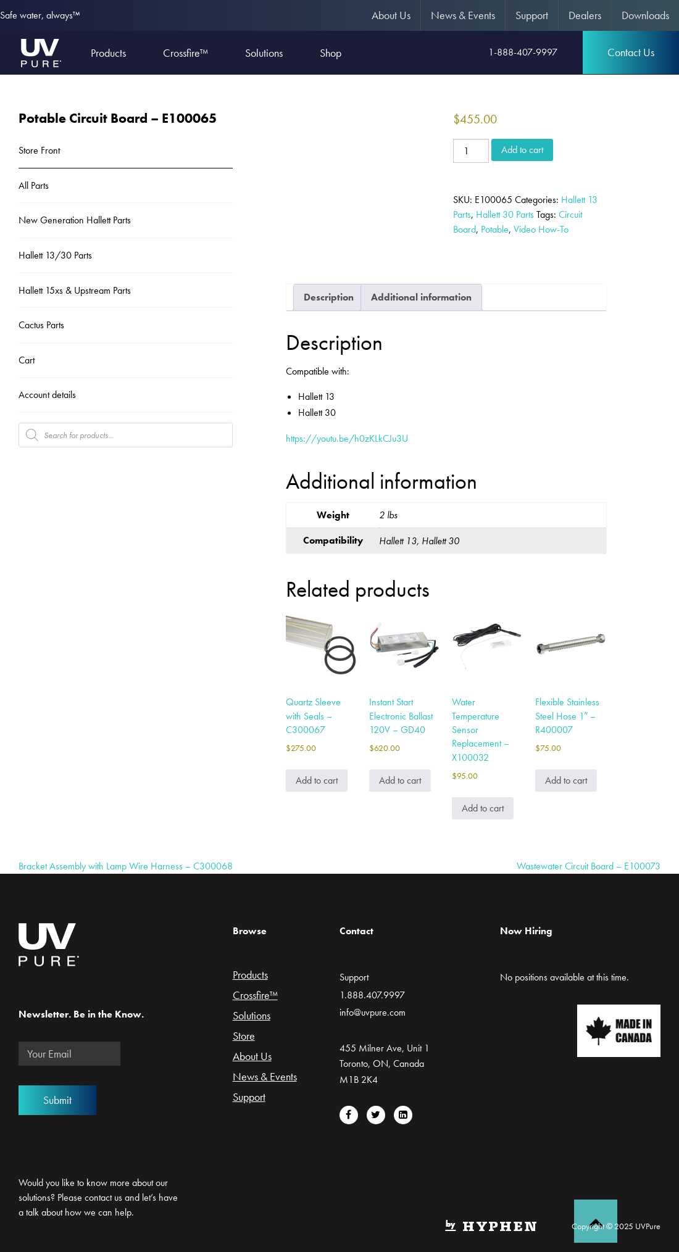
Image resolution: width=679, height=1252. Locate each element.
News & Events (463, 15)
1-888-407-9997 (522, 52)
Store (244, 1036)
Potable (495, 229)
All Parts (34, 185)
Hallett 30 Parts (505, 214)
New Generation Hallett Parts (75, 220)
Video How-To (541, 229)
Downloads (645, 15)
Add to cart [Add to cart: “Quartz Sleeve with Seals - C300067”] (317, 780)
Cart (27, 360)
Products (250, 975)
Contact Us (630, 52)
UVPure (40, 52)
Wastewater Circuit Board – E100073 (588, 866)
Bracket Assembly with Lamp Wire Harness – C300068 (126, 866)
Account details (47, 394)
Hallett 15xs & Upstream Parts (75, 290)
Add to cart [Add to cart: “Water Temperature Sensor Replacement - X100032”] (483, 808)
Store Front (39, 150)
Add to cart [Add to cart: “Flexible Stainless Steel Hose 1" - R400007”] (566, 780)
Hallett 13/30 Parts (55, 255)
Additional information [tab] (421, 297)
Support (531, 15)
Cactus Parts (41, 324)
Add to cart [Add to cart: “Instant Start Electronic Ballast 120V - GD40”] (400, 780)
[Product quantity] (471, 151)
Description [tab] (329, 297)
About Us (391, 15)
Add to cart (522, 149)
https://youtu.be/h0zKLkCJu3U (347, 438)
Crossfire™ (255, 996)
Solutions (251, 1016)
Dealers (585, 15)
